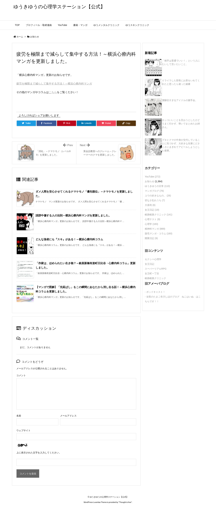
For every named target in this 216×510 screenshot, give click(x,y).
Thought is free (125, 502)
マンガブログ (154, 190)
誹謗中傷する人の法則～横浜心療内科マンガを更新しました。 (73, 215)
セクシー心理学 (153, 259)
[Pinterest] (66, 123)
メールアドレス (68, 415)
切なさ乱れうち (155, 200)
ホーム (20, 36)
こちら (53, 92)
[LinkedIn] (86, 123)
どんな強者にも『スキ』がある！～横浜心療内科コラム (69, 239)
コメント (21, 375)
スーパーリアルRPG (155, 268)
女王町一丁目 (152, 273)
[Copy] (126, 123)
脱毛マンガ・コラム (158, 233)
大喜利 (150, 205)
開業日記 (151, 238)
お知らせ (34, 36)
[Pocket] (106, 123)
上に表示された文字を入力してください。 (38, 452)
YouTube (152, 176)
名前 (18, 415)
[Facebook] (46, 123)
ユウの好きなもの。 (158, 195)
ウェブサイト (23, 430)
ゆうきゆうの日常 (157, 186)
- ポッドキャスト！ (155, 292)
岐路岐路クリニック (158, 214)
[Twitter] (26, 123)
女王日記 (152, 209)
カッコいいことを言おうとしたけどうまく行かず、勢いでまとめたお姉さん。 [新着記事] (181, 124)
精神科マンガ (155, 228)
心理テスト (152, 219)
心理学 (151, 224)
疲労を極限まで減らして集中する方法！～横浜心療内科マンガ (54, 83)
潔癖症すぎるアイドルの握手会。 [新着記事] (179, 100)
